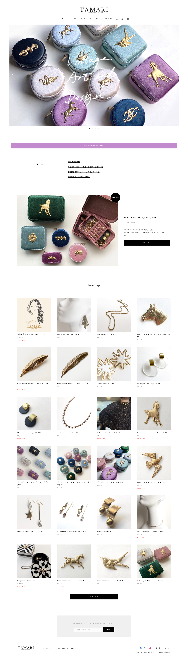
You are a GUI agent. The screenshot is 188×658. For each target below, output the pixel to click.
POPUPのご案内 (74, 158)
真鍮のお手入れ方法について (79, 173)
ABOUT (73, 19)
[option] (94, 75)
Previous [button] (13, 75)
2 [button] (92, 128)
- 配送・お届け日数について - (94, 145)
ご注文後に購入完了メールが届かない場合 (84, 168)
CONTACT (108, 19)
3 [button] (95, 128)
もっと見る (94, 593)
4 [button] (98, 128)
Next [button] (175, 75)
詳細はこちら (146, 239)
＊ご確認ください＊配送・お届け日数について (85, 163)
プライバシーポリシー (48, 644)
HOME (63, 19)
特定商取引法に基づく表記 (66, 644)
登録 (108, 626)
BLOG (83, 19)
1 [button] (89, 128)
